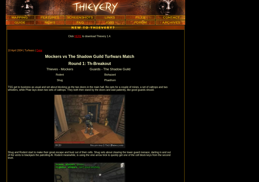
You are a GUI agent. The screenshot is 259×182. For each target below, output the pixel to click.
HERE (77, 36)
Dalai (39, 50)
